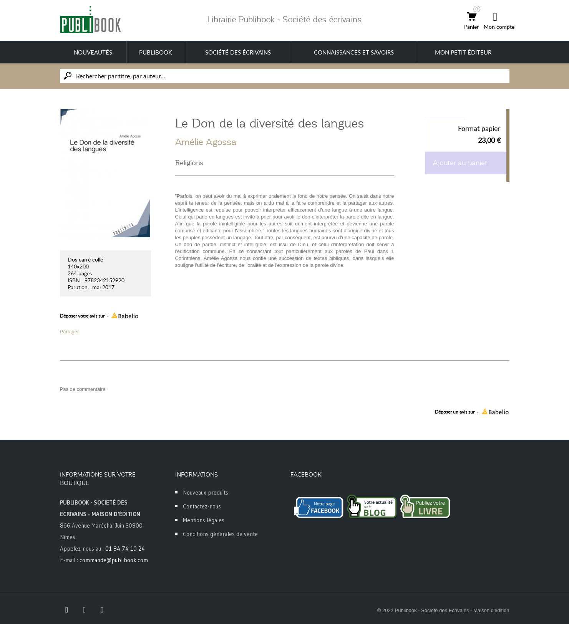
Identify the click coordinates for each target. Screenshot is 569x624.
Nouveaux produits (205, 492)
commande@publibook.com (114, 560)
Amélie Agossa (206, 142)
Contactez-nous (202, 506)
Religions (189, 163)
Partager (69, 331)
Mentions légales (203, 520)
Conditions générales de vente (220, 534)
